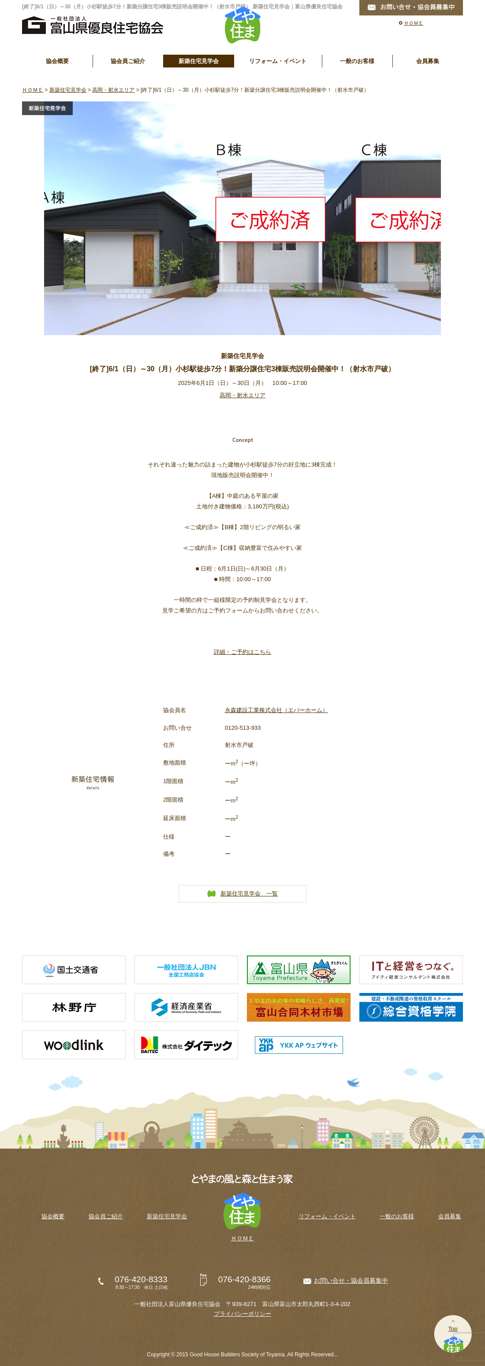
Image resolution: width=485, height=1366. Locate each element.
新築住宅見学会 (199, 61)
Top (452, 1328)
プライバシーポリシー (242, 1313)
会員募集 (427, 61)
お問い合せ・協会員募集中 (351, 1280)
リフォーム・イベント (277, 61)
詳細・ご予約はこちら (242, 652)
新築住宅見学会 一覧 (249, 893)
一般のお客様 (357, 61)
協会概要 (57, 61)
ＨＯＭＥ (413, 23)
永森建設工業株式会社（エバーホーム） (276, 710)
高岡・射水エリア (113, 90)
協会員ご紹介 (128, 61)
